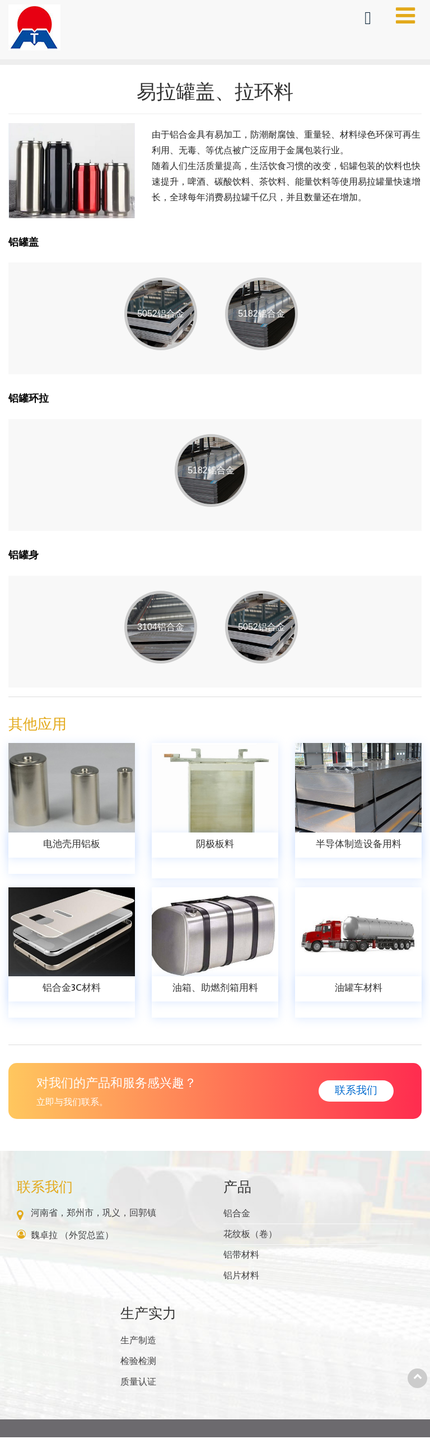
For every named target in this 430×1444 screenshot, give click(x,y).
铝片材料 (241, 1282)
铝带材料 (241, 1261)
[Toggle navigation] (405, 15)
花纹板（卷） (250, 1240)
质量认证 (138, 1388)
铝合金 (236, 1220)
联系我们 (45, 1194)
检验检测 (138, 1367)
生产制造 (138, 1347)
